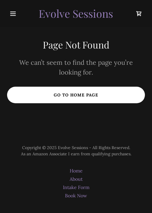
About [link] (76, 179)
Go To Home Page (76, 95)
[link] (76, 16)
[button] (17, 14)
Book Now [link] (76, 196)
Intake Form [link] (76, 187)
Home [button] (76, 171)
